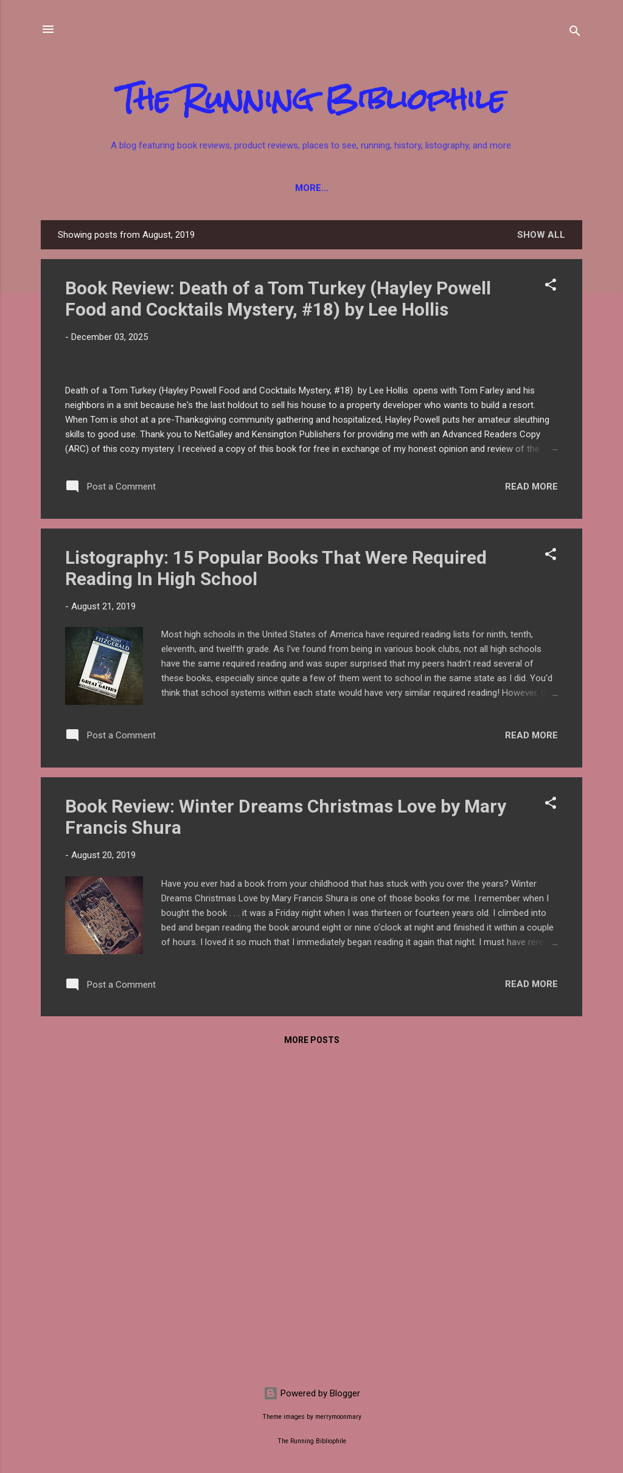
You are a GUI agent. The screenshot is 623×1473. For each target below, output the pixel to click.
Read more (531, 799)
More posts (311, 1353)
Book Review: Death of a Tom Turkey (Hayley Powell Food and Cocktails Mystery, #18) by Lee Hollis (278, 298)
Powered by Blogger (311, 1393)
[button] (550, 286)
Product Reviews (497, 187)
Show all (541, 234)
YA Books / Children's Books (361, 187)
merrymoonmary (338, 1417)
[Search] (575, 33)
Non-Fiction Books (221, 187)
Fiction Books (118, 187)
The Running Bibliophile (312, 99)
